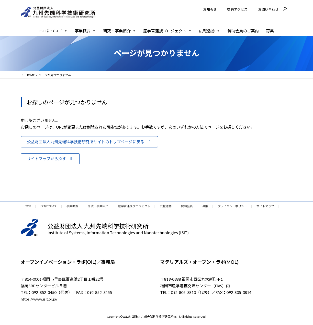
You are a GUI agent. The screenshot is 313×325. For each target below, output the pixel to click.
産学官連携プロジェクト (167, 31)
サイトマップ (265, 206)
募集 (270, 30)
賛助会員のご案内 (243, 30)
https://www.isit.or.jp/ (39, 299)
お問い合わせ (268, 9)
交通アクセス (237, 9)
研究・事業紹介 (119, 31)
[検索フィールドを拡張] (284, 8)
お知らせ (210, 9)
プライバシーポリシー (232, 206)
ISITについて (53, 31)
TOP (28, 206)
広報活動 (209, 31)
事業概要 (85, 31)
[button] (89, 141)
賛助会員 (187, 206)
